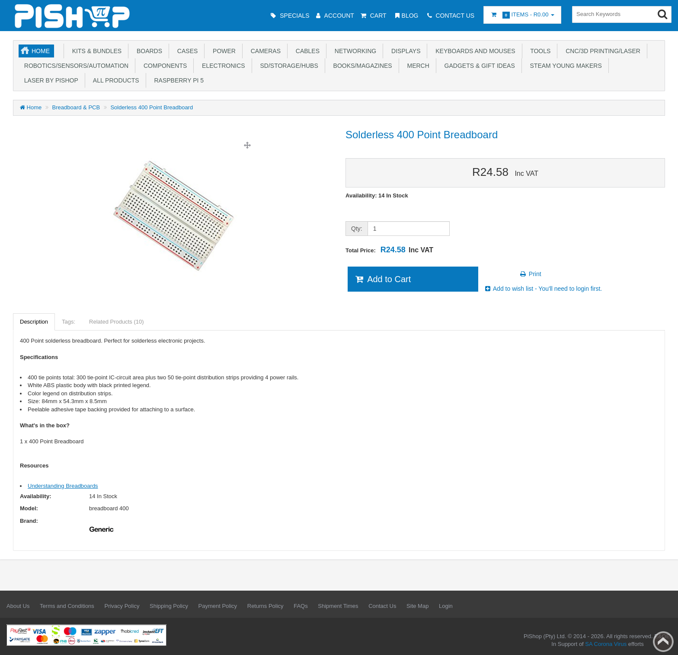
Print (530, 273)
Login (446, 606)
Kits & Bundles (95, 51)
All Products (114, 80)
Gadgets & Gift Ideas (478, 65)
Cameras (264, 51)
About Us (17, 606)
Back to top (663, 641)
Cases (186, 51)
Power (222, 51)
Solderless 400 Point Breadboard (151, 107)
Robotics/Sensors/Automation (74, 65)
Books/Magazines (361, 65)
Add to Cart (382, 279)
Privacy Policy (121, 606)
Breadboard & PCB (76, 107)
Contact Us (382, 606)
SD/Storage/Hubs (287, 65)
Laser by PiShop (49, 80)
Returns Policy (265, 606)
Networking (353, 51)
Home (41, 51)
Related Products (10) (116, 321)
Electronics (221, 65)
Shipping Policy (169, 606)
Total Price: (389, 249)
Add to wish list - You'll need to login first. (543, 288)
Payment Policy (217, 606)
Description (34, 321)
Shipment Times (338, 606)
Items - (522, 15)
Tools (539, 51)
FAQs (301, 606)
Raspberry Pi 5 (177, 80)
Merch (416, 65)
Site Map (417, 606)
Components (163, 65)
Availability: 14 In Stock (376, 195)
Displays (404, 51)
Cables (306, 51)
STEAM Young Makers (564, 65)
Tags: (68, 321)
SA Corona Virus (606, 644)
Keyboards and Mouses (473, 51)
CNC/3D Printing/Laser (601, 51)
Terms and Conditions (67, 606)
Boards (147, 51)
